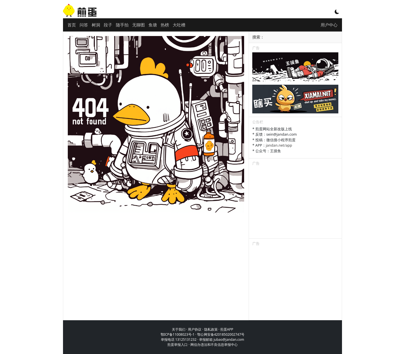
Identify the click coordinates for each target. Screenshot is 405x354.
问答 (84, 25)
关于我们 (178, 329)
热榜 (165, 25)
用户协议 (194, 329)
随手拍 (122, 25)
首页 (72, 25)
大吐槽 (179, 25)
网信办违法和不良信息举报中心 (214, 344)
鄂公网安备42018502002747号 (220, 334)
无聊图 (138, 25)
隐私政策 (211, 329)
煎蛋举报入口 (177, 344)
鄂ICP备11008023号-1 (178, 334)
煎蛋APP (226, 329)
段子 (108, 25)
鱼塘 (152, 25)
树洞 (96, 25)
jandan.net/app (279, 145)
